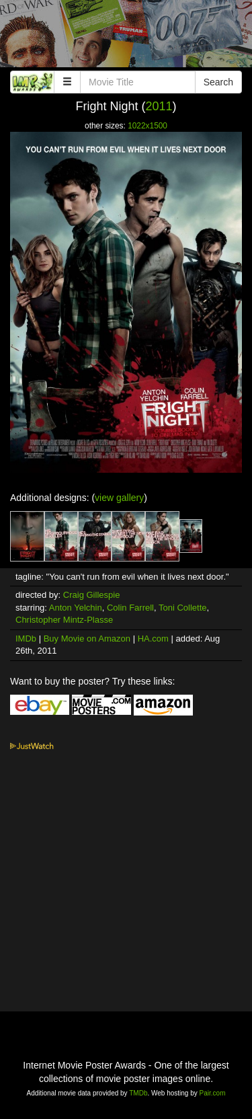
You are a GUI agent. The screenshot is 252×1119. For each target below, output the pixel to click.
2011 (158, 106)
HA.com (153, 638)
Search (218, 82)
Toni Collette (183, 608)
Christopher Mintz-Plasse (64, 620)
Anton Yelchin (75, 608)
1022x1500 (147, 125)
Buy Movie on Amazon (87, 638)
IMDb (25, 638)
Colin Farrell (130, 608)
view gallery (119, 497)
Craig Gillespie (91, 595)
